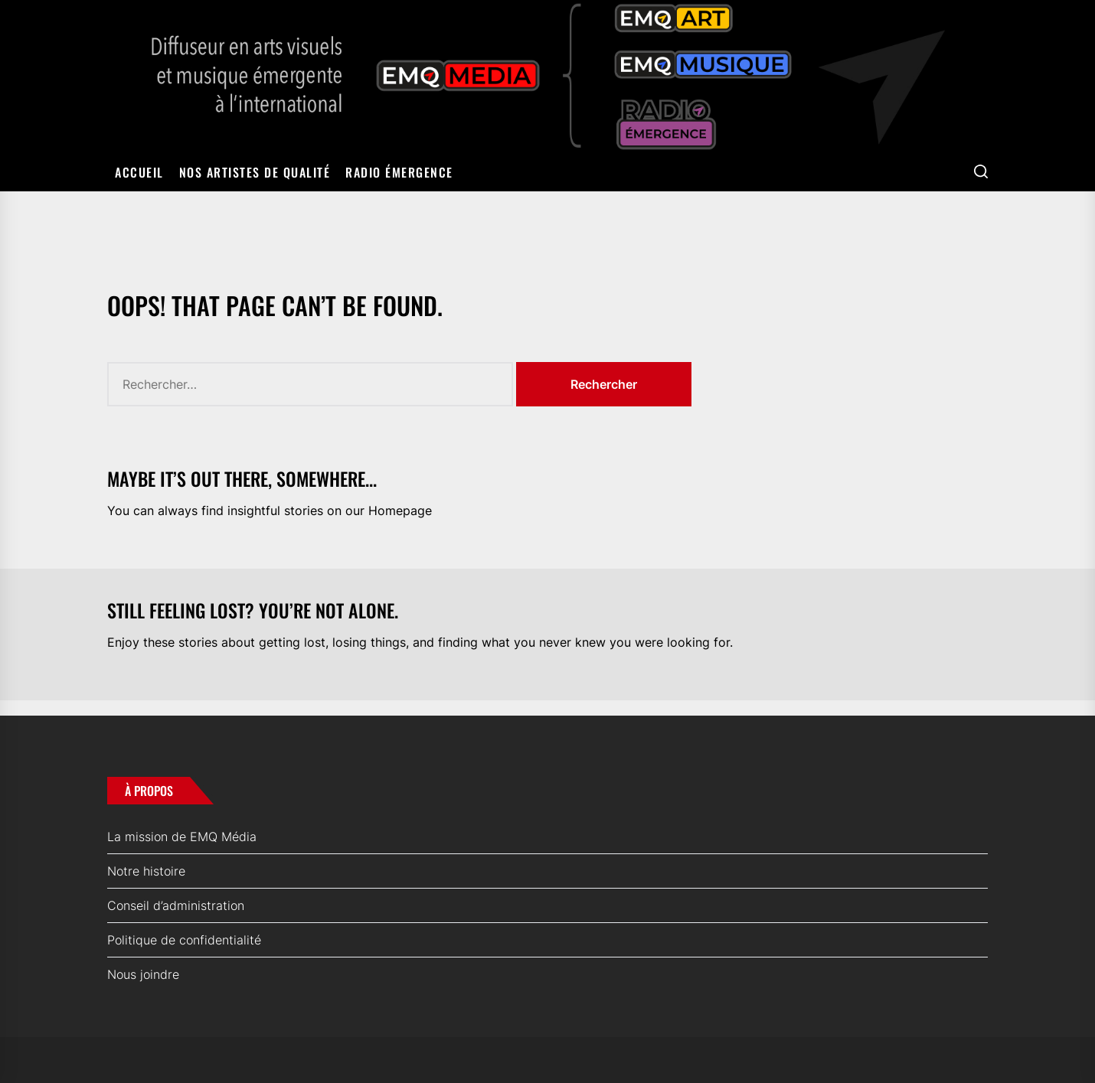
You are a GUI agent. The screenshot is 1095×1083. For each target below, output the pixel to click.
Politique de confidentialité (184, 940)
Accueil (139, 172)
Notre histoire (146, 871)
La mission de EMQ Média (182, 836)
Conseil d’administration (175, 905)
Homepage (400, 510)
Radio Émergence (399, 172)
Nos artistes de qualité (255, 172)
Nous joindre (143, 974)
